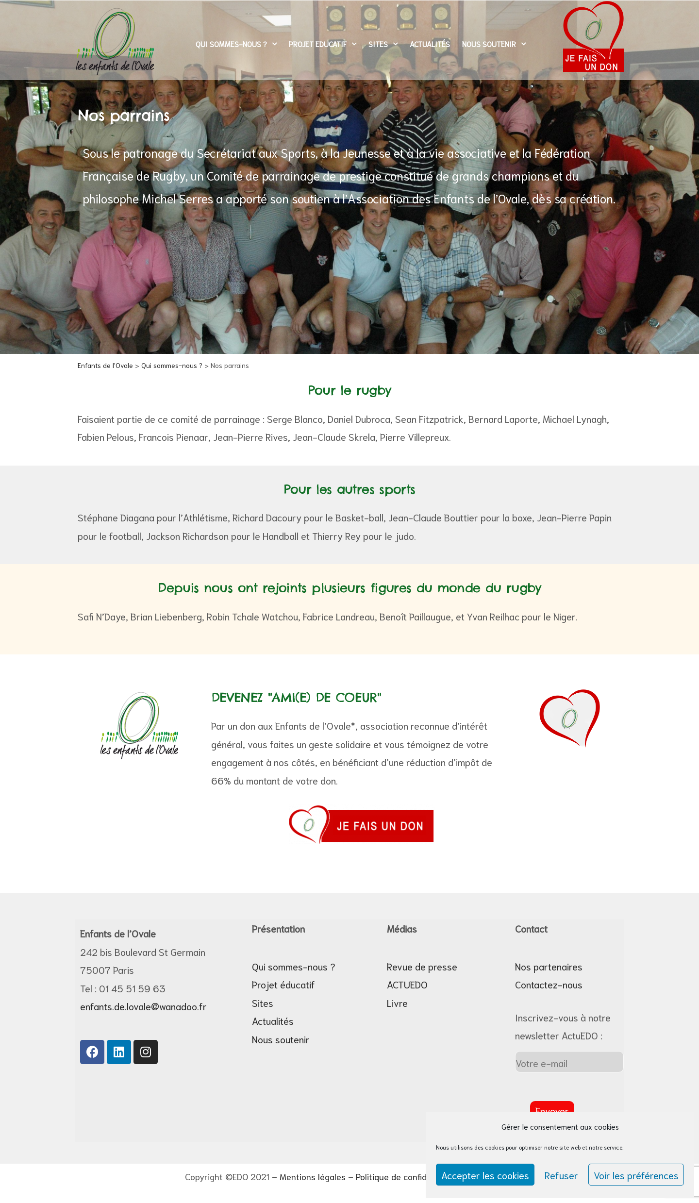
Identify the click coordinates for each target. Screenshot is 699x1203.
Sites (383, 44)
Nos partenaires (548, 966)
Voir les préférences (636, 1175)
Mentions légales (313, 1176)
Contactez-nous (548, 984)
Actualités (430, 44)
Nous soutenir (494, 44)
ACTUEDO (407, 984)
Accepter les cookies (485, 1175)
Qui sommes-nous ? (236, 44)
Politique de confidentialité (407, 1176)
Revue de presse (422, 966)
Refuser (561, 1175)
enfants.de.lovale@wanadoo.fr (143, 1006)
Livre (397, 1002)
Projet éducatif (283, 984)
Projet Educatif (322, 44)
